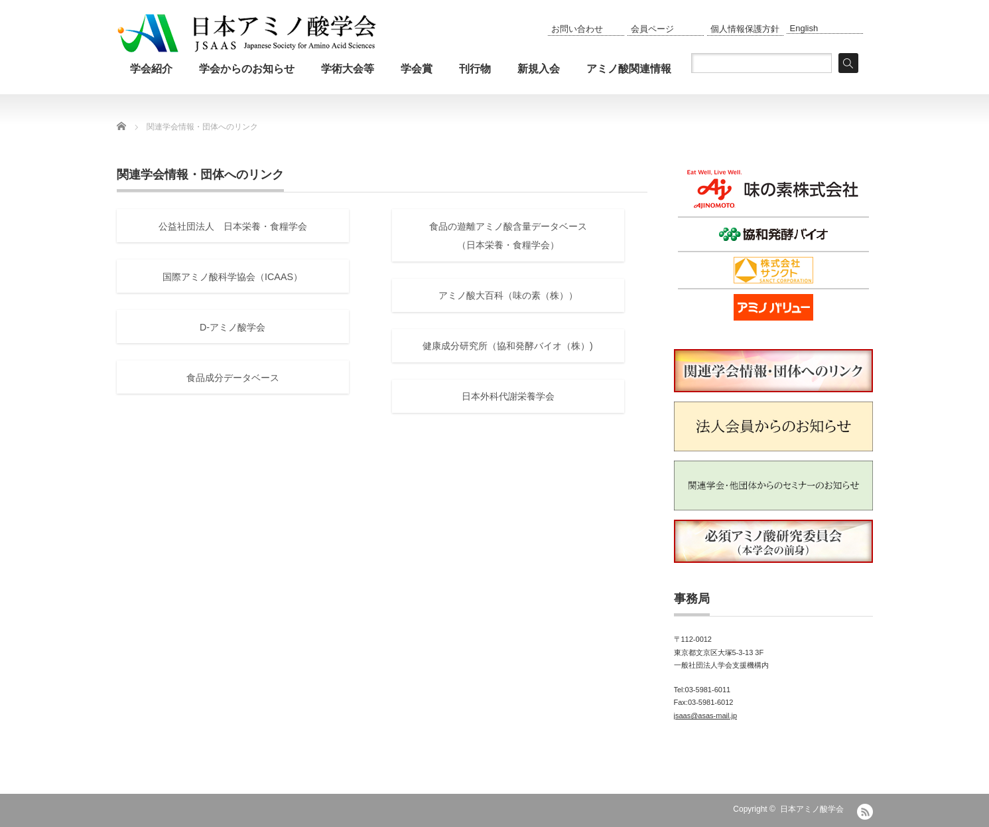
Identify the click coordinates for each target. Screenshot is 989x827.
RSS (865, 812)
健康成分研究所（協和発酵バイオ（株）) (508, 345)
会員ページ (652, 29)
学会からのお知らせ (247, 68)
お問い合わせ (577, 29)
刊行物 (475, 68)
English (804, 28)
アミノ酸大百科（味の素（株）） (508, 295)
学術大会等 (347, 68)
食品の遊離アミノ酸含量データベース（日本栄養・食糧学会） (508, 236)
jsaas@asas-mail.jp (706, 715)
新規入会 (538, 68)
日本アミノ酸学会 (812, 809)
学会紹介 (151, 68)
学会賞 (416, 68)
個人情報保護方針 (744, 29)
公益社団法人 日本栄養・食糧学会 (233, 226)
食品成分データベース (232, 377)
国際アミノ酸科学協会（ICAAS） (232, 276)
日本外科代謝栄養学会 (508, 396)
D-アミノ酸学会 (232, 327)
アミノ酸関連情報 (628, 68)
